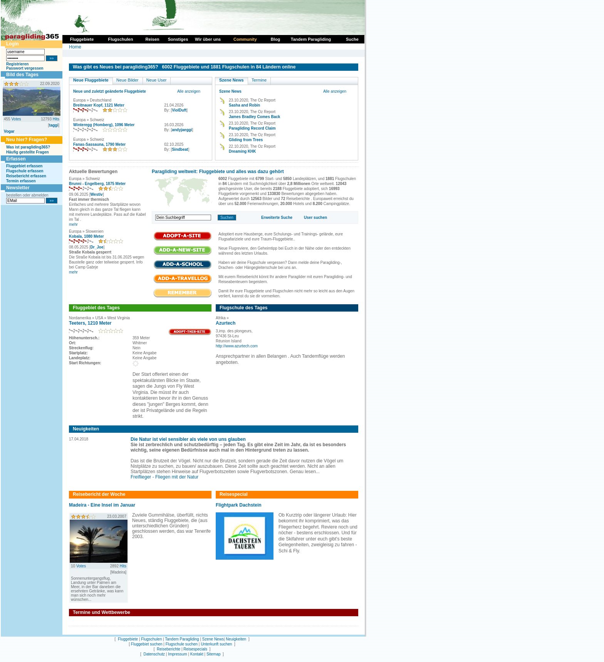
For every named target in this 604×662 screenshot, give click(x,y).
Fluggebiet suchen (147, 644)
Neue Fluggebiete (91, 80)
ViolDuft (179, 110)
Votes (16, 119)
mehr (73, 224)
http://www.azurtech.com (237, 346)
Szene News (231, 80)
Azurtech (225, 323)
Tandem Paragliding (182, 639)
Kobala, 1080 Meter (86, 236)
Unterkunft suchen (216, 644)
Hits (56, 119)
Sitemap (213, 654)
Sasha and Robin (244, 105)
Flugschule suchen (182, 644)
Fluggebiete (128, 639)
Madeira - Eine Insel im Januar (102, 505)
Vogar (9, 131)
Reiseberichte (168, 649)
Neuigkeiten (236, 639)
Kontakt (196, 654)
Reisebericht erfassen (26, 176)
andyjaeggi (182, 130)
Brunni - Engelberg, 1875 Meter (97, 184)
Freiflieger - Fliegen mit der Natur (164, 477)
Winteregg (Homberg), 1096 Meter (103, 125)
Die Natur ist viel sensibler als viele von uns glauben (188, 439)
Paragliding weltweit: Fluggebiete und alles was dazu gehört (218, 171)
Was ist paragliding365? (28, 147)
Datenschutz (154, 654)
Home (75, 47)
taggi (53, 125)
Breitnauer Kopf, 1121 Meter (98, 105)
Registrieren (17, 64)
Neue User (156, 80)
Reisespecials (195, 649)
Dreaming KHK (242, 151)
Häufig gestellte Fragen (27, 152)
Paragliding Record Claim (252, 128)
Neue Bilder (127, 80)
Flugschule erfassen (25, 171)
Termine (259, 80)
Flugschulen (151, 639)
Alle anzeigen (188, 91)
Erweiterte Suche (276, 217)
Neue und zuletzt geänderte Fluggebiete (109, 91)
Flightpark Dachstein (239, 505)
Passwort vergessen (25, 68)
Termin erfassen (21, 181)
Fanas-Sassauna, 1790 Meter (99, 144)
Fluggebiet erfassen (24, 166)
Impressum (177, 654)
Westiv (97, 194)
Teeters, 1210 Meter (90, 323)
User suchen (315, 217)
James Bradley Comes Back (254, 117)
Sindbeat (180, 149)
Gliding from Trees (246, 140)
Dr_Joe (97, 247)
